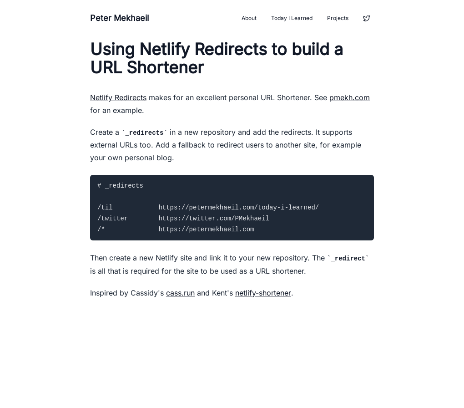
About (249, 18)
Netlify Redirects (118, 97)
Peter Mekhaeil (119, 18)
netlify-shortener (263, 292)
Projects (337, 18)
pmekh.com (349, 97)
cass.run (180, 292)
